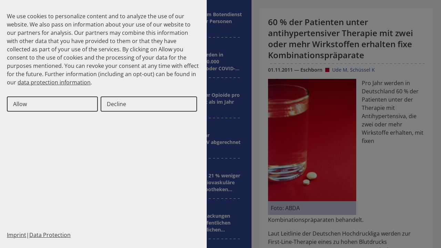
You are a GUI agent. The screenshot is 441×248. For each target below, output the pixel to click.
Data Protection (50, 235)
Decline (116, 104)
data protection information (54, 82)
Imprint (16, 235)
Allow (20, 104)
